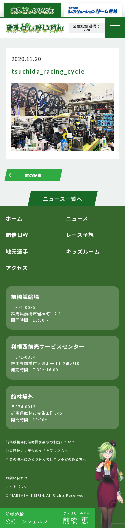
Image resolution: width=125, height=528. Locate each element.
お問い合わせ (17, 477)
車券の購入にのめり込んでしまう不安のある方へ (46, 459)
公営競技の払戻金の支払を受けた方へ (37, 450)
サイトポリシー (18, 486)
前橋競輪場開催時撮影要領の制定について (40, 441)
